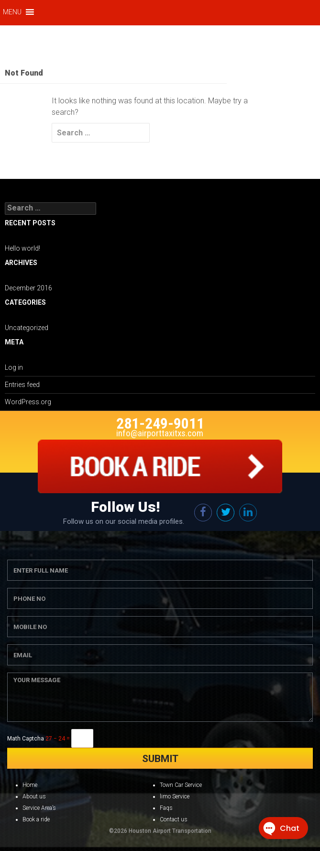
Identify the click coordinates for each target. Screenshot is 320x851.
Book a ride (36, 819)
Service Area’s (39, 808)
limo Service (174, 796)
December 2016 (28, 288)
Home (29, 785)
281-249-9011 (160, 423)
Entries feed (22, 384)
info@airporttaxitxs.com (159, 433)
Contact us (174, 819)
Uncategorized (26, 328)
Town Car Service (181, 785)
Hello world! (22, 248)
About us (34, 796)
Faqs (166, 808)
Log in (14, 367)
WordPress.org (28, 402)
